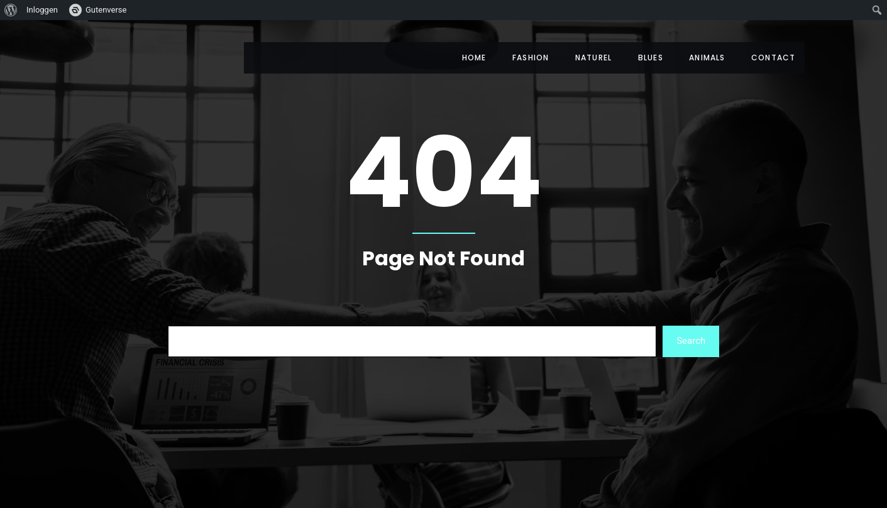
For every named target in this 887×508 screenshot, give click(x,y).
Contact (773, 57)
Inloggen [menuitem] (42, 9)
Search (690, 340)
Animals (705, 57)
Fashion (522, 57)
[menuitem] (11, 10)
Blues (646, 57)
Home (463, 57)
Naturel (586, 57)
